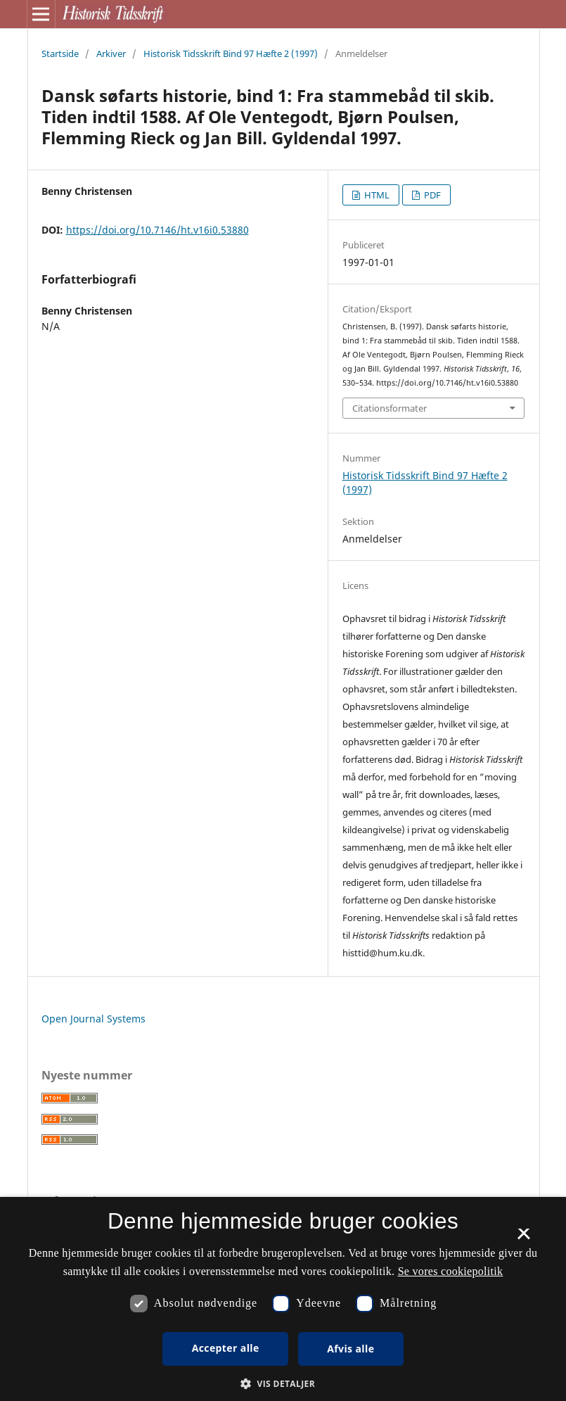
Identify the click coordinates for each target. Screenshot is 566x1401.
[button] (283, 1383)
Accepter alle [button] (225, 1348)
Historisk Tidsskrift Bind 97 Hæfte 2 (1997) (230, 53)
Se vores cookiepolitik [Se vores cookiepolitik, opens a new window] (450, 1271)
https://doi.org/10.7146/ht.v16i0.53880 (157, 229)
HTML (376, 195)
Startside (60, 53)
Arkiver (111, 53)
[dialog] (283, 1299)
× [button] (523, 1238)
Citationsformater (389, 408)
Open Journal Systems (93, 1018)
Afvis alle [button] (350, 1348)
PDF (431, 195)
